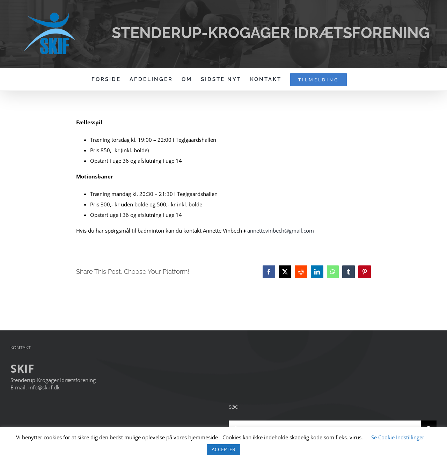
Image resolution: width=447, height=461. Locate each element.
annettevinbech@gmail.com (280, 230)
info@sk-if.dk (44, 387)
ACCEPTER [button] (223, 449)
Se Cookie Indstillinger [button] (397, 437)
